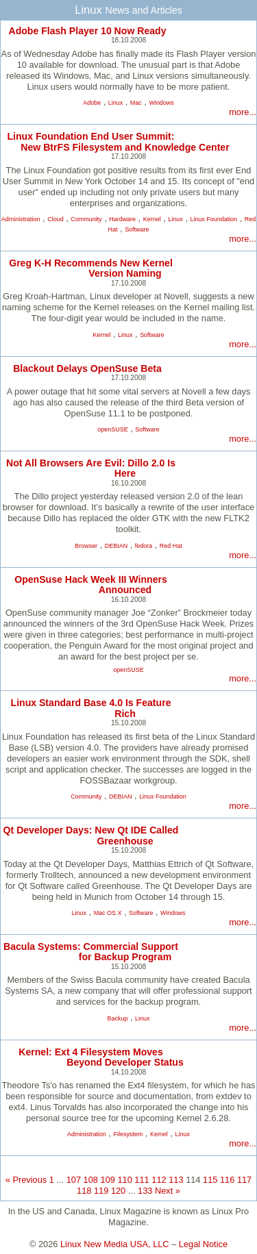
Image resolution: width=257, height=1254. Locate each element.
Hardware (122, 219)
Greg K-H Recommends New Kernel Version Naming (91, 268)
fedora (143, 545)
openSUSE (112, 429)
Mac (136, 102)
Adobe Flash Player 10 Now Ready (87, 30)
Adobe (92, 102)
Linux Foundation (213, 219)
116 (227, 1180)
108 (91, 1180)
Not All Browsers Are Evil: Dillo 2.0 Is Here (90, 468)
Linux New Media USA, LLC (114, 1244)
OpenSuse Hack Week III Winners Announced (90, 584)
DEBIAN (116, 545)
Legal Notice (203, 1244)
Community (86, 219)
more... (242, 112)
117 (244, 1180)
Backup (118, 1018)
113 (176, 1180)
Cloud (55, 219)
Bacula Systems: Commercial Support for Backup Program (90, 951)
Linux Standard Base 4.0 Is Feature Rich (91, 707)
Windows (161, 102)
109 (108, 1180)
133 (145, 1191)
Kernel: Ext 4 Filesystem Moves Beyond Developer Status (101, 1057)
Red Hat (171, 545)
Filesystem (128, 1134)
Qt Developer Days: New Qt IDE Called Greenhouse (91, 835)
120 (118, 1191)
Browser (86, 545)
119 (101, 1191)
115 (210, 1180)
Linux (115, 102)
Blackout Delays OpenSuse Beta (87, 368)
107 (73, 1180)
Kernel (152, 219)
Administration (20, 219)
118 (84, 1191)
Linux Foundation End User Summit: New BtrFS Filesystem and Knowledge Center (118, 141)
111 (141, 1180)
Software (137, 229)
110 (124, 1180)
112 (158, 1180)
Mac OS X (108, 913)
